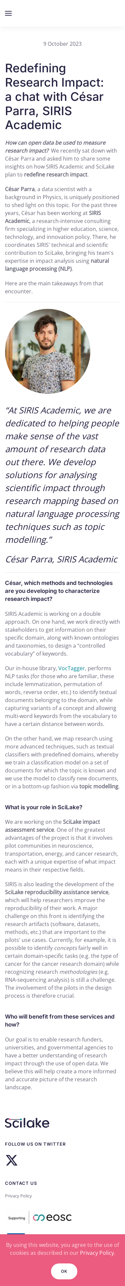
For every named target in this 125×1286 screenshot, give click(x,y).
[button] (8, 13)
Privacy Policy (18, 1196)
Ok (64, 1271)
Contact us (21, 1183)
